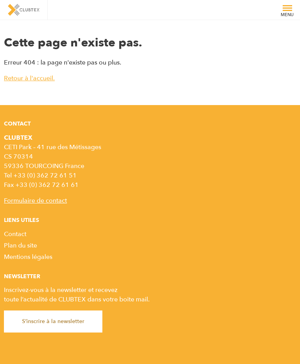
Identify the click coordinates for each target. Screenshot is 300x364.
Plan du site (20, 245)
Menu (287, 12)
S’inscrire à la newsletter (53, 321)
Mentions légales (28, 257)
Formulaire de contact (35, 200)
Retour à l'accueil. (29, 78)
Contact (15, 234)
